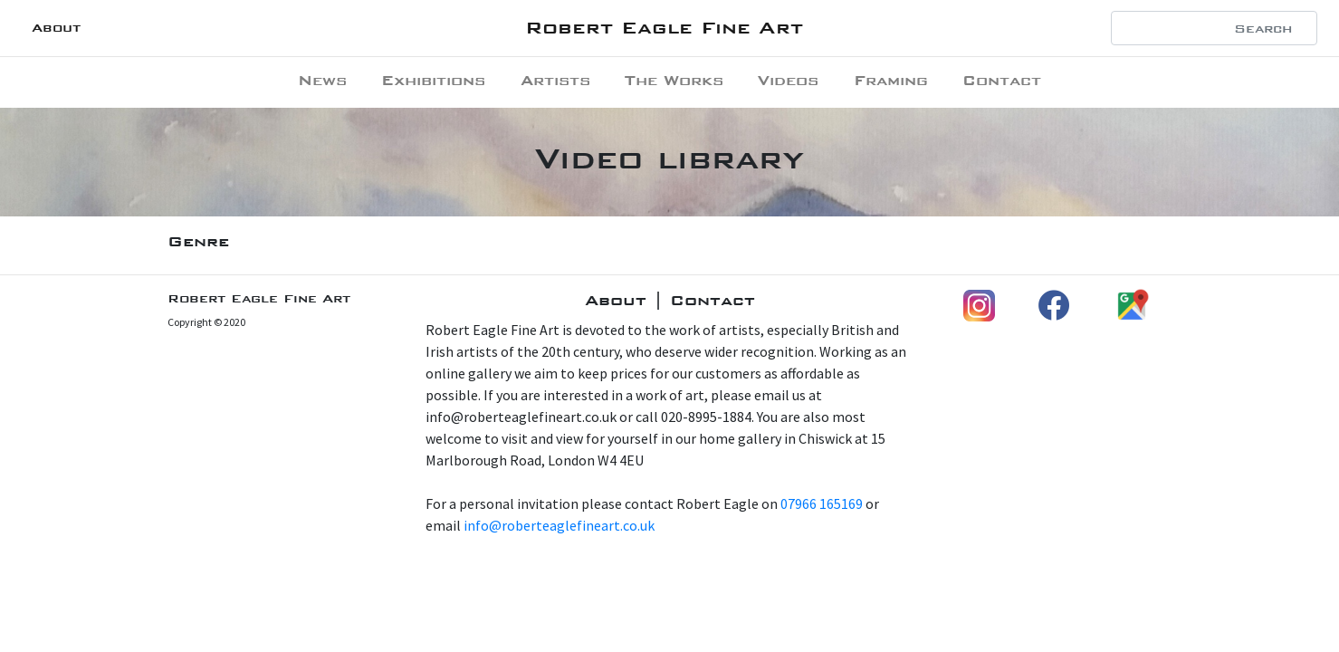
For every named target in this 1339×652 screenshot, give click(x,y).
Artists (555, 80)
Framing (891, 80)
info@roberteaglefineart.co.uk (559, 525)
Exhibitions (433, 80)
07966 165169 (821, 503)
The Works (674, 80)
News (322, 80)
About (56, 27)
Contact (1001, 80)
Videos (788, 80)
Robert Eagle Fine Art (664, 27)
